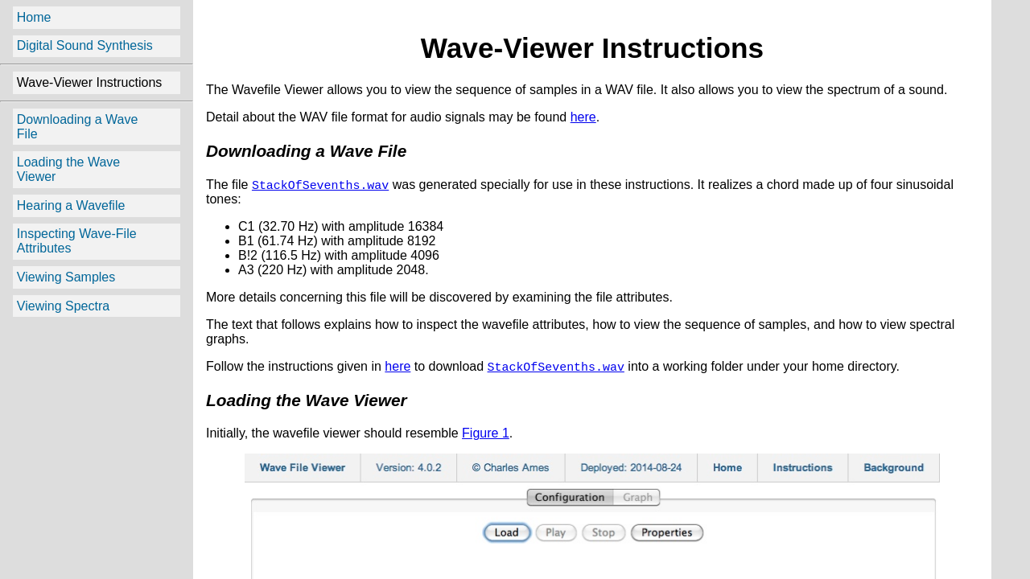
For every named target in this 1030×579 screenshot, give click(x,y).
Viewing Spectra (63, 306)
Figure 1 (485, 436)
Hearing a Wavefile (71, 205)
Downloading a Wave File (77, 127)
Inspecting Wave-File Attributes (77, 241)
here (583, 117)
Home (34, 17)
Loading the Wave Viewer (68, 169)
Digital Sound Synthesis (85, 45)
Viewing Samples (66, 277)
